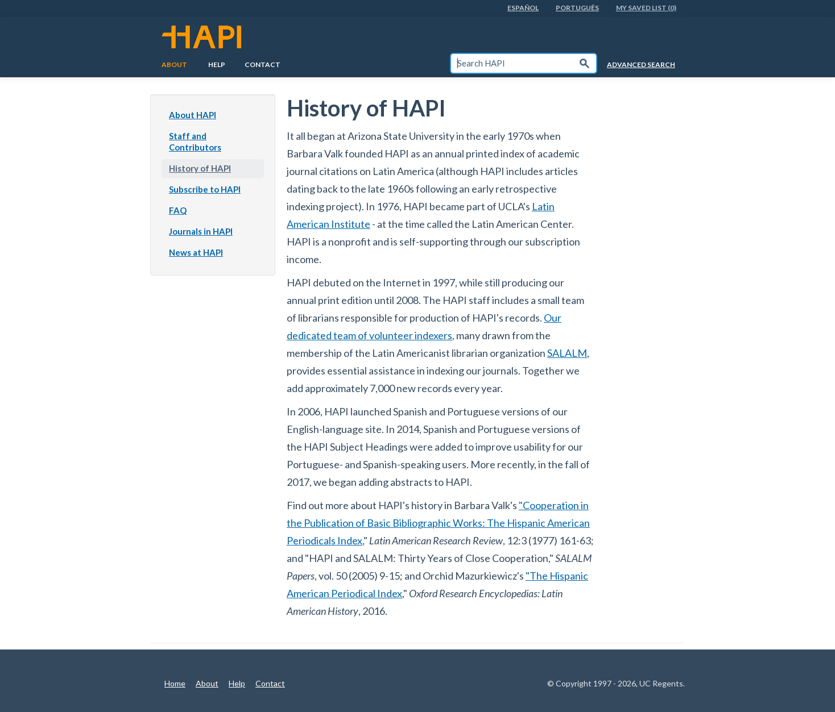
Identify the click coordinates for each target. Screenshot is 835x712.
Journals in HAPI (201, 231)
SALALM (567, 353)
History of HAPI (200, 168)
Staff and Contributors (195, 141)
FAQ (178, 210)
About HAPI (192, 115)
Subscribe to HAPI (205, 189)
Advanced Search (641, 64)
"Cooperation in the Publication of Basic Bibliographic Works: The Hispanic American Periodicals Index (438, 523)
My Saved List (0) (646, 7)
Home (174, 683)
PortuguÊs (577, 7)
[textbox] (512, 63)
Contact (262, 64)
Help (216, 64)
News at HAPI (196, 252)
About (174, 64)
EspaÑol (523, 7)
